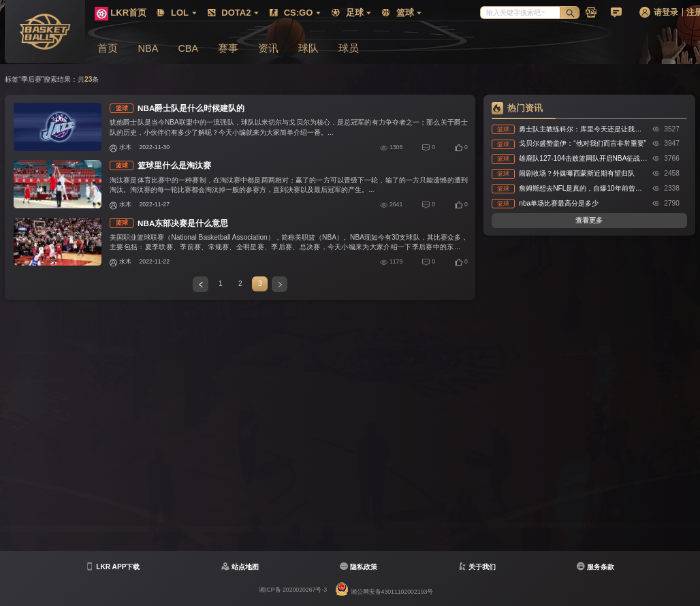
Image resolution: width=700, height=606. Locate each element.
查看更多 (589, 220)
